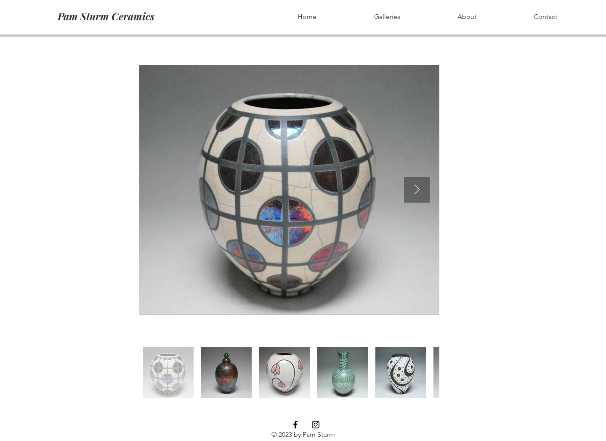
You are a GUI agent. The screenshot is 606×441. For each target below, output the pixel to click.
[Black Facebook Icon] (295, 425)
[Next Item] (417, 190)
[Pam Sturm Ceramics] (106, 16)
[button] (387, 16)
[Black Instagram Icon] (316, 425)
